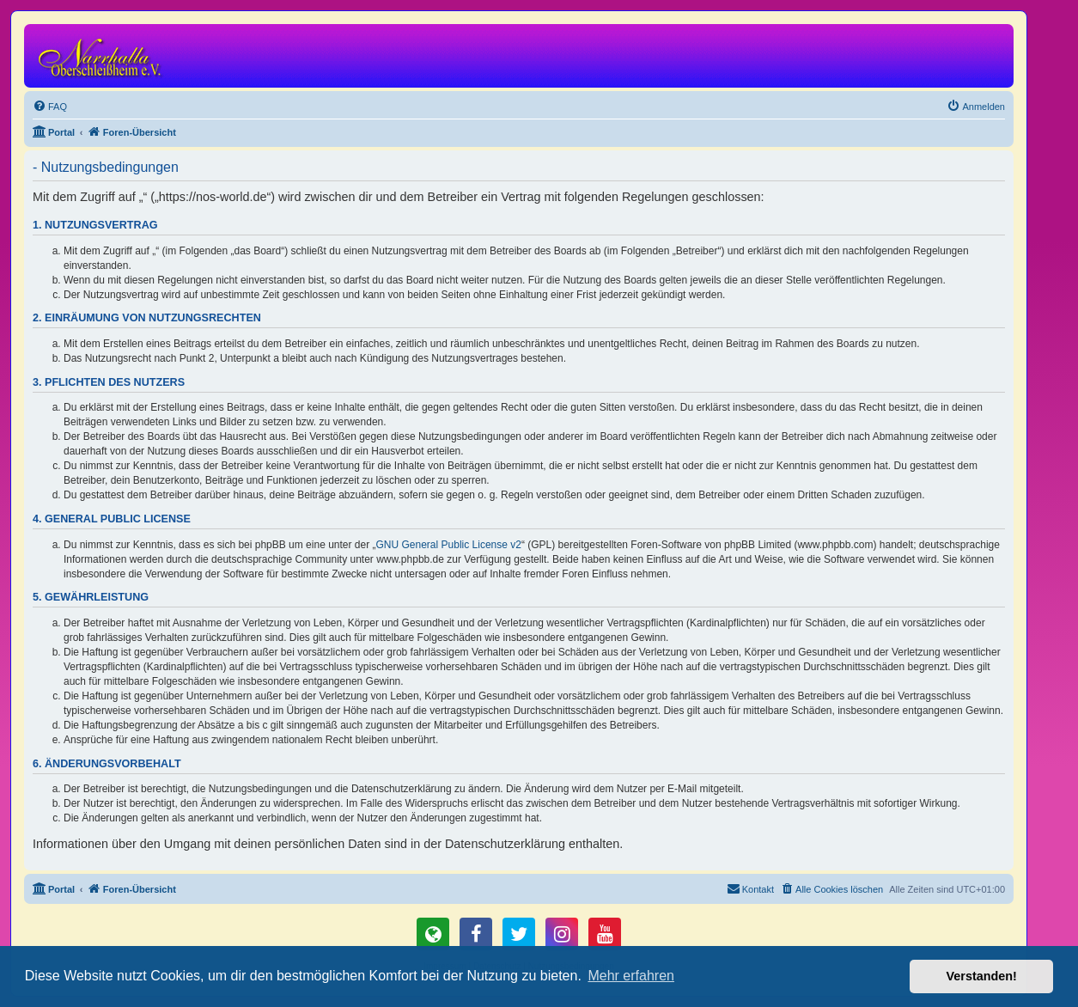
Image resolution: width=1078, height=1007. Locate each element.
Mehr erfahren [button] (631, 975)
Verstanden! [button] (982, 976)
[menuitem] (50, 106)
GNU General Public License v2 (448, 545)
